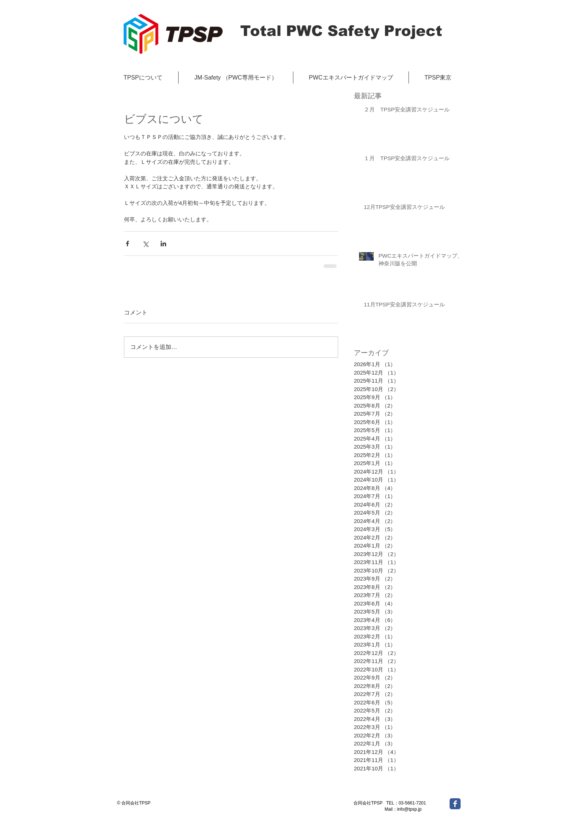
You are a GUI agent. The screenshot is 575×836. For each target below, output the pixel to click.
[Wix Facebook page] (455, 803)
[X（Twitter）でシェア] (145, 243)
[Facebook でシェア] (127, 243)
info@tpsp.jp (409, 809)
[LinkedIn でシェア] (163, 243)
